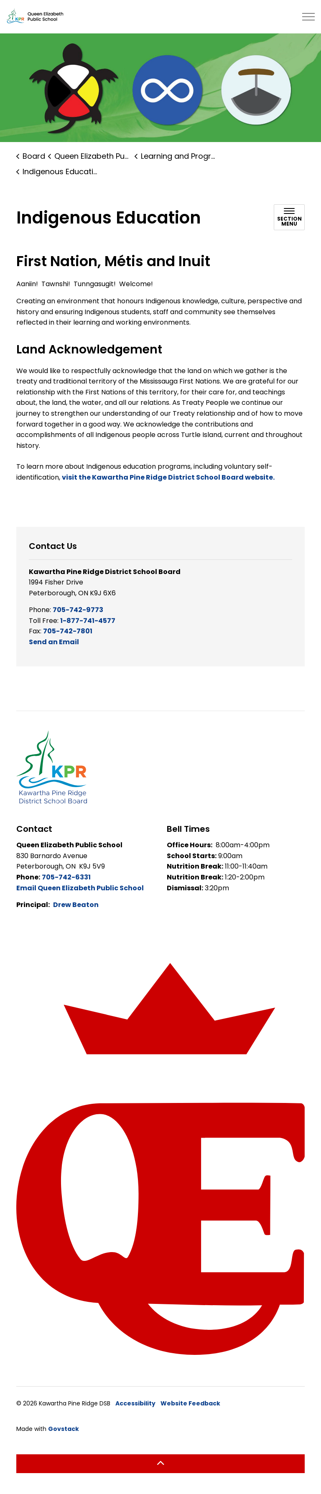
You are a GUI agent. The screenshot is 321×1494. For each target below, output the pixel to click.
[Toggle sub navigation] (289, 217)
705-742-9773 (78, 610)
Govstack (63, 1429)
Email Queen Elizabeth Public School (80, 888)
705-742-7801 (67, 631)
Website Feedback (190, 1403)
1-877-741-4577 (87, 620)
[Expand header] (308, 16)
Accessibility (135, 1403)
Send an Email (54, 642)
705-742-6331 (66, 877)
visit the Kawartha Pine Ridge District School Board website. (168, 477)
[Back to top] (160, 1463)
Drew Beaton (76, 905)
